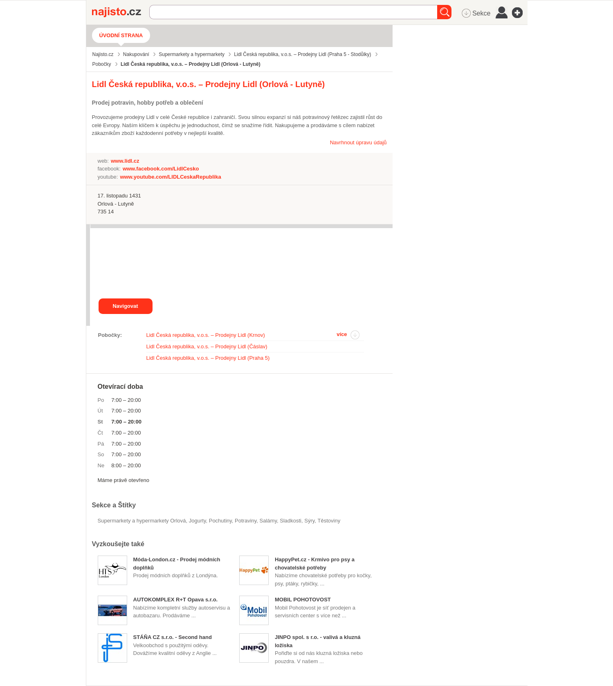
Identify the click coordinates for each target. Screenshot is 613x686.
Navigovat (125, 306)
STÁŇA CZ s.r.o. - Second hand (172, 637)
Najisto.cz (120, 12)
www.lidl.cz (125, 161)
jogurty (197, 521)
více (342, 334)
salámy (268, 521)
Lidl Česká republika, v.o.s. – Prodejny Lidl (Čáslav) (206, 346)
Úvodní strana (121, 35)
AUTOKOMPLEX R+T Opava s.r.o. (175, 599)
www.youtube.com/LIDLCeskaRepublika (170, 177)
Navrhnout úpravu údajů (358, 142)
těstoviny (329, 521)
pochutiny (220, 521)
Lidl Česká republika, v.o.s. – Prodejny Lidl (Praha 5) (208, 358)
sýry (309, 521)
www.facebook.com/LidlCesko (161, 169)
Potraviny (245, 521)
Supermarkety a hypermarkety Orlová (142, 521)
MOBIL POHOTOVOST (303, 599)
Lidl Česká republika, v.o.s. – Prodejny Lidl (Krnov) (205, 335)
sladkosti (290, 521)
